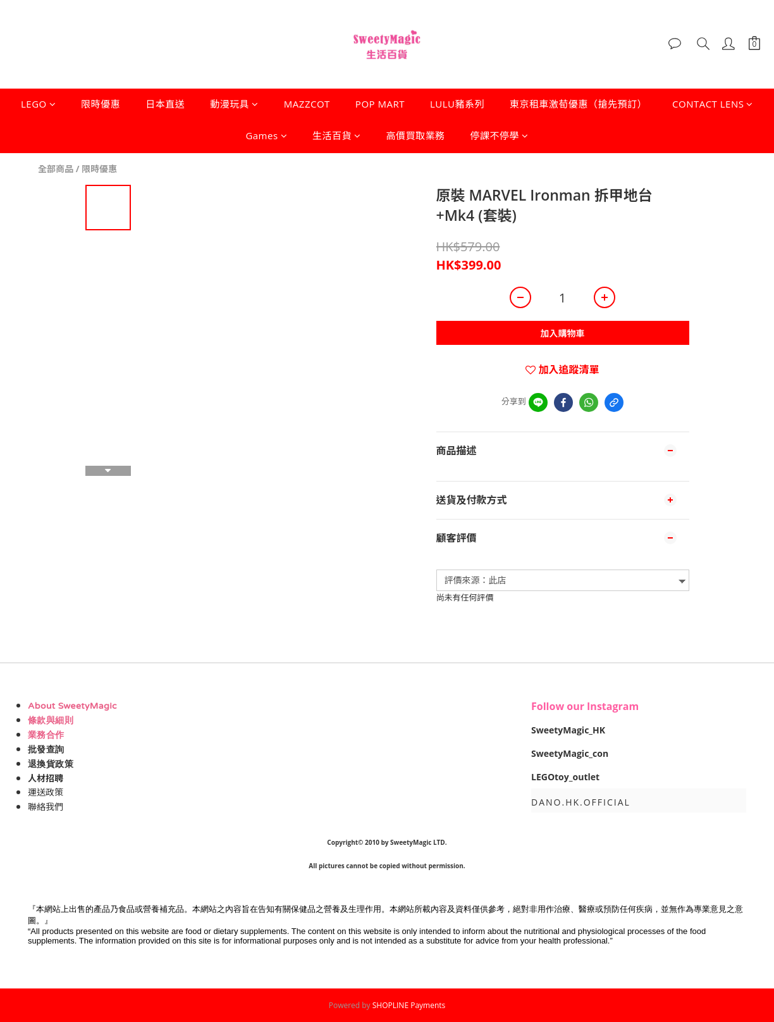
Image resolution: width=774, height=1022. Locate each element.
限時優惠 (100, 103)
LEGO (38, 103)
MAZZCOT (307, 103)
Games (266, 135)
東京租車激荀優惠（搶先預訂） (578, 103)
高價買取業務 (415, 135)
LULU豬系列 (457, 103)
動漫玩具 (234, 103)
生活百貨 (336, 135)
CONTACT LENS (712, 103)
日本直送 (165, 103)
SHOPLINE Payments (409, 1005)
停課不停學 (499, 135)
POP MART (380, 103)
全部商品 (55, 169)
